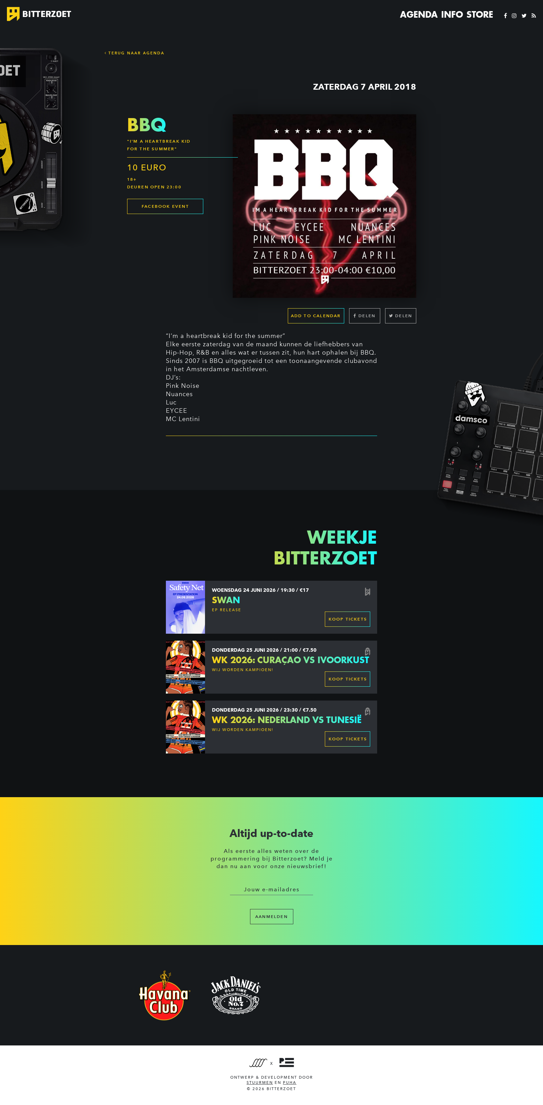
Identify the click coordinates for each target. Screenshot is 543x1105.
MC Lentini (183, 419)
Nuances (179, 394)
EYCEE (176, 411)
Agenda (419, 14)
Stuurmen (260, 1082)
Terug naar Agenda (134, 53)
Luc (171, 402)
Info (452, 14)
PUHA (289, 1082)
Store (479, 14)
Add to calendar (316, 315)
